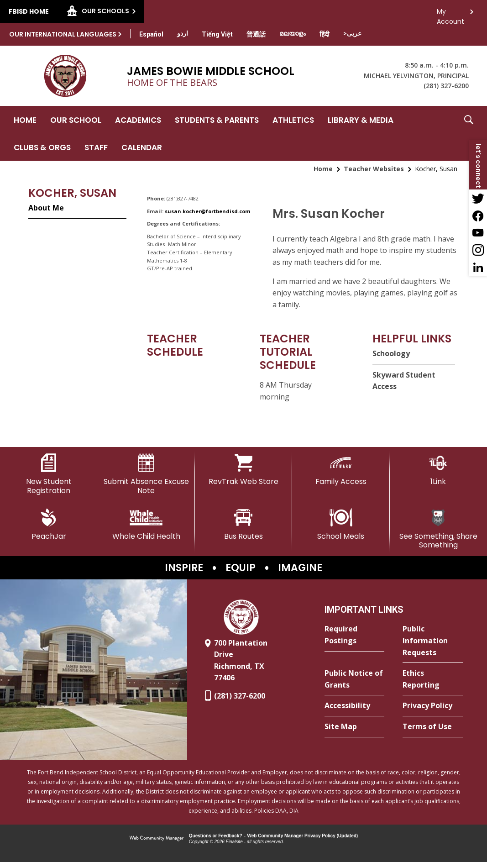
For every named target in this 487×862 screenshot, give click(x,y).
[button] (468, 133)
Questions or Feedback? (215, 835)
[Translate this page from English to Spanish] (151, 34)
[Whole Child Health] (146, 524)
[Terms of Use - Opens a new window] (432, 726)
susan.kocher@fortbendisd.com (207, 211)
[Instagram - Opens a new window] (478, 250)
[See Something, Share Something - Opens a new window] (438, 529)
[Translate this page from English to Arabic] (352, 33)
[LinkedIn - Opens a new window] (478, 267)
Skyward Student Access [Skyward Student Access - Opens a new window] (403, 381)
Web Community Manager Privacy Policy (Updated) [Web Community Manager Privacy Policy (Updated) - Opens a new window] (302, 835)
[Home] (25, 119)
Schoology (391, 353)
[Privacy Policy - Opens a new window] (432, 705)
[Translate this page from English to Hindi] (324, 34)
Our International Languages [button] (62, 34)
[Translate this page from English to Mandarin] (256, 34)
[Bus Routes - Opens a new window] (243, 524)
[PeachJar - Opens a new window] (49, 524)
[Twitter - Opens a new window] (478, 198)
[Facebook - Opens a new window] (478, 215)
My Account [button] (450, 14)
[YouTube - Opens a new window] (478, 233)
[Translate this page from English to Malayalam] (292, 33)
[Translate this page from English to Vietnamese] (217, 34)
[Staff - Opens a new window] (96, 147)
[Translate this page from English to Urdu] (183, 33)
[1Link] (438, 469)
